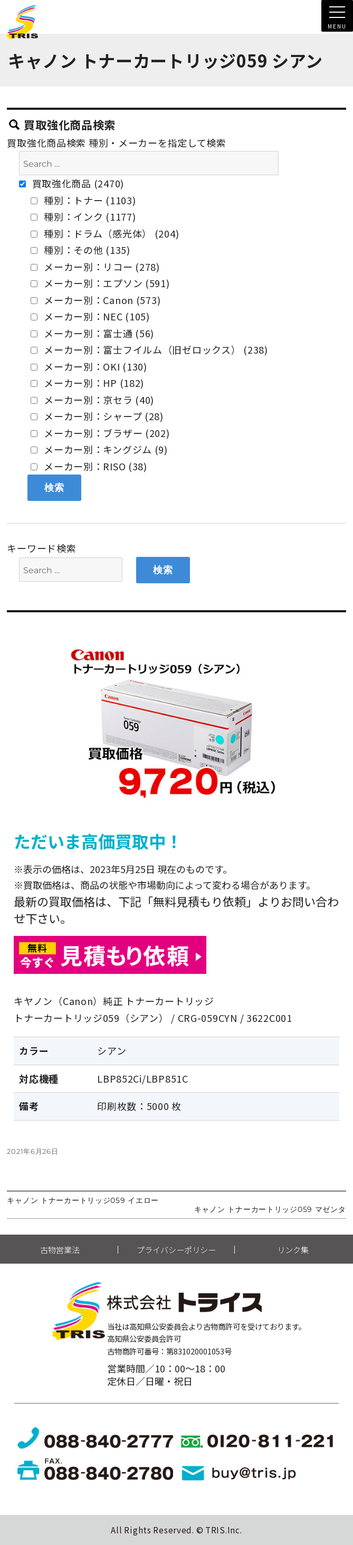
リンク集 (293, 1250)
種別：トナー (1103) (83, 200)
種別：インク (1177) (83, 216)
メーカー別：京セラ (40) (92, 399)
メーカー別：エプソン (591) (100, 283)
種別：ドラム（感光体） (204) (105, 233)
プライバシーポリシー (176, 1250)
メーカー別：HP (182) (87, 383)
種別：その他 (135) (80, 250)
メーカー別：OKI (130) (89, 366)
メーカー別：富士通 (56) (92, 333)
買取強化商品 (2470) (71, 183)
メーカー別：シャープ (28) (97, 416)
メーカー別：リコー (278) (95, 266)
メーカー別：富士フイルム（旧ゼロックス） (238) (149, 349)
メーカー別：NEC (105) (90, 316)
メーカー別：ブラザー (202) (100, 433)
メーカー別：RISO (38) (89, 466)
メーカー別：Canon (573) (95, 300)
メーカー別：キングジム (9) (99, 449)
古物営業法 (60, 1250)
